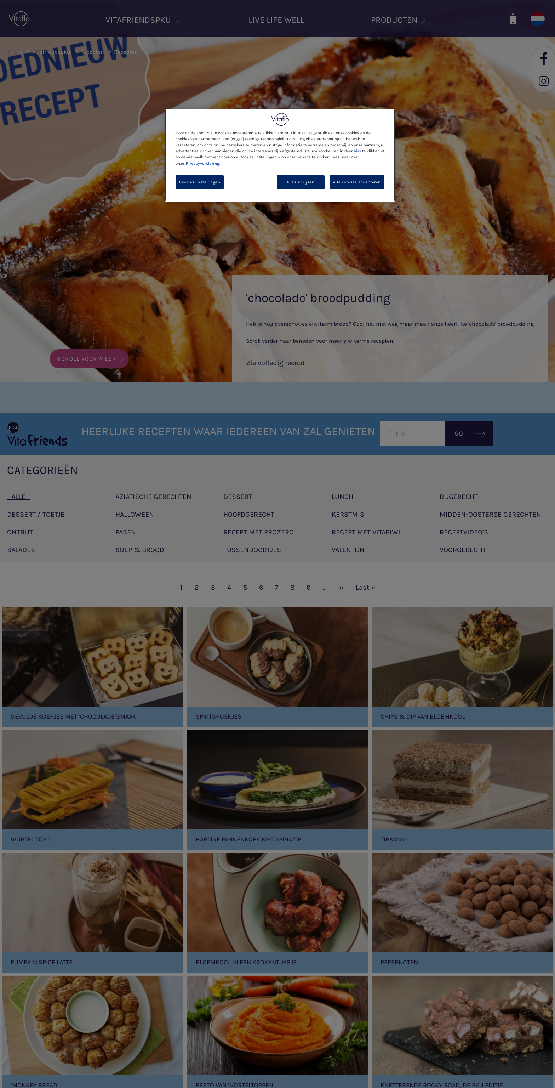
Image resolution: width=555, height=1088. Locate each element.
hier (357, 151)
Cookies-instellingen (199, 182)
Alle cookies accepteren (357, 182)
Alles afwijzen (301, 182)
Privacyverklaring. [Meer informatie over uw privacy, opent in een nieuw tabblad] (203, 163)
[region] (280, 155)
